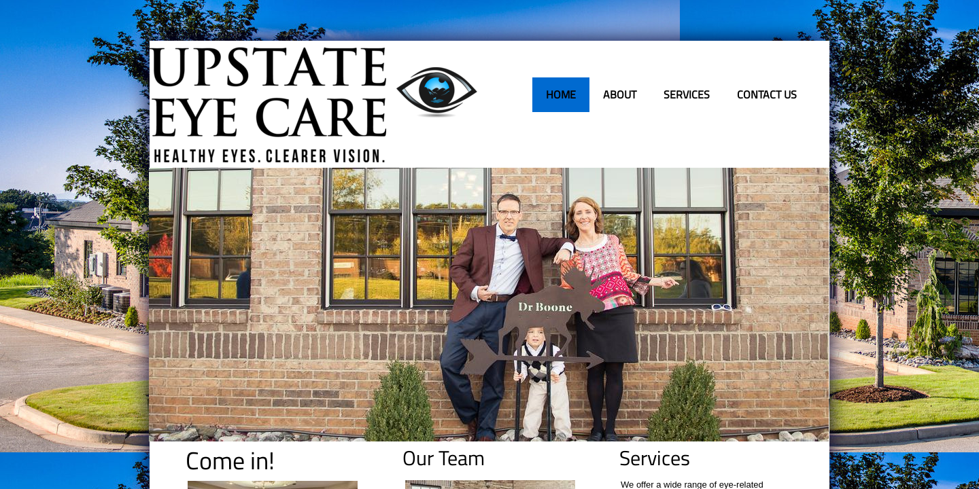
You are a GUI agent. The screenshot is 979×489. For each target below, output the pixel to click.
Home (561, 94)
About (619, 94)
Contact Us (767, 94)
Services (687, 94)
